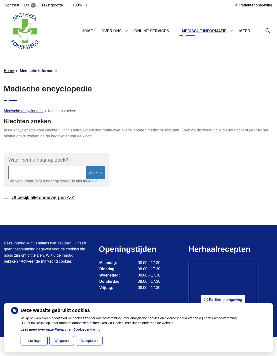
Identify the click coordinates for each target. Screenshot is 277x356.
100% (77, 5)
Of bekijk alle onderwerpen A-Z (42, 197)
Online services (151, 31)
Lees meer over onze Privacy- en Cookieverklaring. (61, 329)
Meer (244, 31)
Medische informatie (204, 31)
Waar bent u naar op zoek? (38, 160)
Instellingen (34, 341)
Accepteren (89, 341)
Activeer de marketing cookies (46, 261)
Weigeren (61, 341)
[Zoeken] (268, 31)
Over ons (111, 31)
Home (87, 31)
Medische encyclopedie (23, 111)
